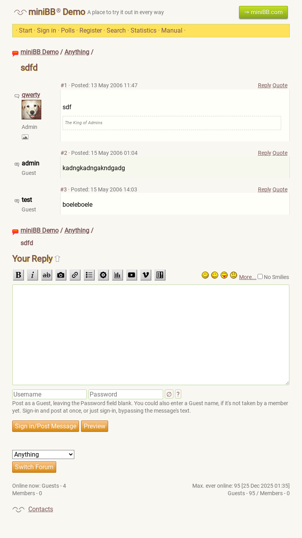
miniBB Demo (39, 52)
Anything (76, 52)
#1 (64, 85)
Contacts (40, 509)
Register (90, 30)
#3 (63, 189)
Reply (264, 85)
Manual (171, 30)
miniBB (41, 12)
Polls (68, 30)
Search (116, 30)
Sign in (46, 30)
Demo (74, 12)
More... (247, 277)
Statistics (144, 30)
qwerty (31, 95)
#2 (64, 153)
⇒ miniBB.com (263, 12)
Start (25, 30)
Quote (280, 85)
